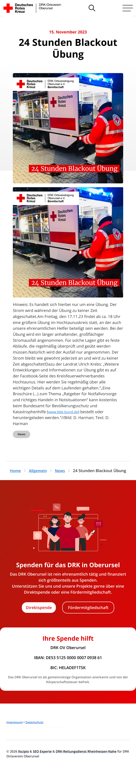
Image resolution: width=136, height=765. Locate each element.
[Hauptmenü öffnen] (128, 8)
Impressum (15, 722)
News (21, 434)
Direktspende (39, 607)
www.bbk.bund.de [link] (65, 411)
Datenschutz (36, 722)
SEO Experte (42, 751)
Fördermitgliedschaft (88, 607)
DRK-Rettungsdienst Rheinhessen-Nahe (86, 751)
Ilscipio (23, 751)
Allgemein (37, 470)
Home (14, 470)
